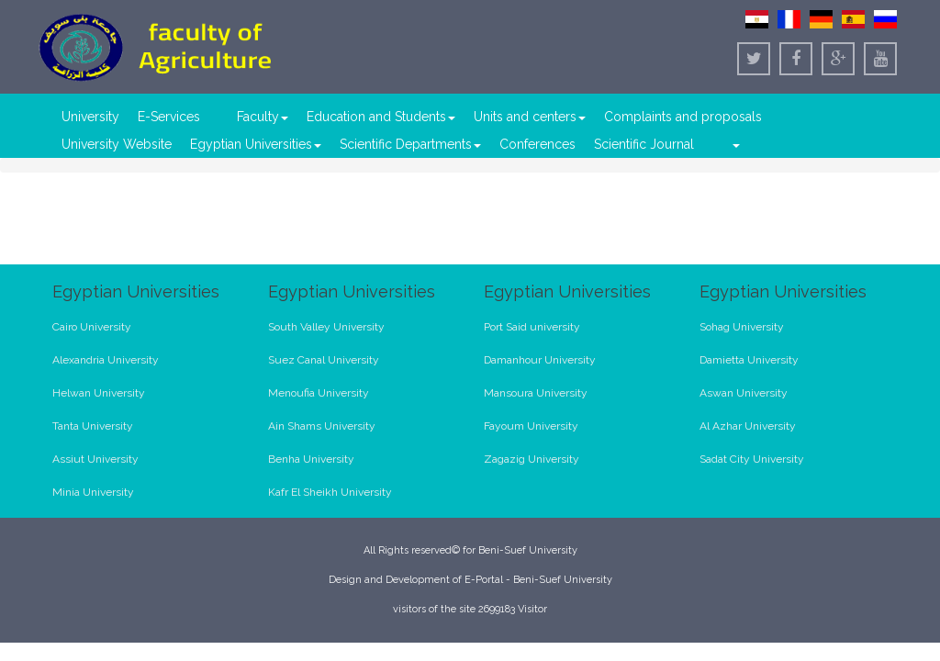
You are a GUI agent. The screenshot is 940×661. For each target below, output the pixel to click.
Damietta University (749, 359)
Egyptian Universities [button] (255, 144)
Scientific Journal (644, 144)
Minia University (93, 492)
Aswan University (743, 393)
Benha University (311, 459)
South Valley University (326, 326)
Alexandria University (105, 359)
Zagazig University (531, 459)
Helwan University (98, 393)
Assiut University (95, 459)
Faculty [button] (262, 116)
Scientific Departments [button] (410, 144)
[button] (735, 144)
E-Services (169, 116)
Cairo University (91, 326)
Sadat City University (751, 459)
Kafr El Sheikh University (330, 492)
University (90, 116)
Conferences (537, 144)
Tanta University (92, 426)
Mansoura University (536, 393)
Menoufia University (318, 393)
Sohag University (741, 326)
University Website (117, 144)
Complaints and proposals (683, 116)
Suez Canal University (323, 359)
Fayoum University (531, 426)
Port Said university (532, 326)
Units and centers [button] (530, 116)
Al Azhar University (747, 426)
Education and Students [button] (381, 116)
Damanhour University (540, 359)
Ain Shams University (321, 426)
